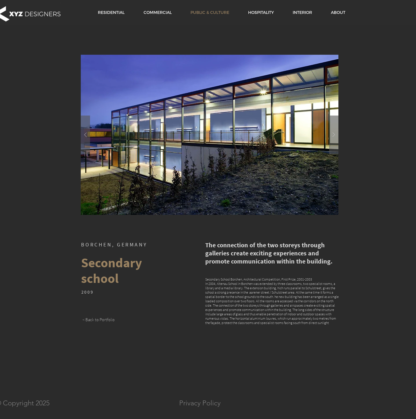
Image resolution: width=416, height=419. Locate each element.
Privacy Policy (200, 403)
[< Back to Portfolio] (99, 319)
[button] (209, 135)
